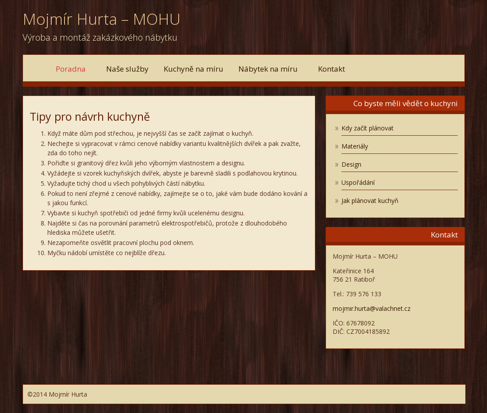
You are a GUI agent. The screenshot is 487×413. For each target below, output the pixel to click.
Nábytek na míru (270, 69)
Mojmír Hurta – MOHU (101, 18)
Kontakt (331, 69)
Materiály (354, 146)
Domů (38, 67)
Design (351, 164)
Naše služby (127, 69)
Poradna (73, 69)
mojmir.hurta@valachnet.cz (371, 308)
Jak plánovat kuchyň (370, 200)
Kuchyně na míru (193, 69)
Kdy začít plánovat (367, 128)
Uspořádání (358, 182)
